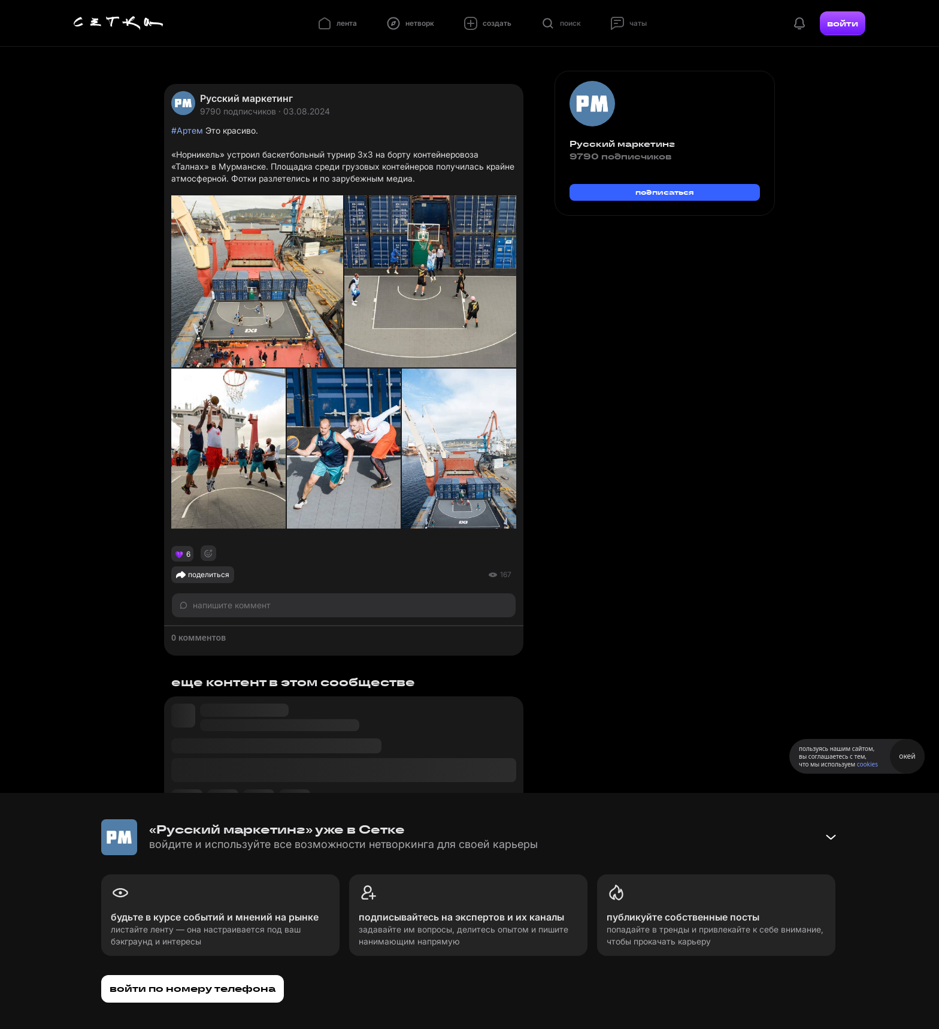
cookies (867, 764)
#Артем (187, 130)
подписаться (664, 192)
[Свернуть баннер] (830, 837)
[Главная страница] (118, 23)
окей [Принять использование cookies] (907, 756)
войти (842, 23)
